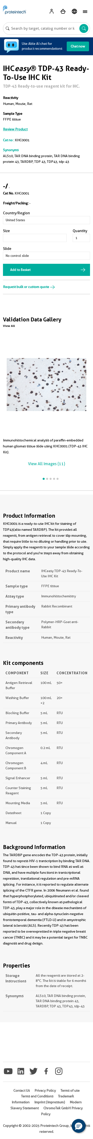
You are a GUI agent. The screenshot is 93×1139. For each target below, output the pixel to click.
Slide (7, 248)
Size (6, 231)
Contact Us (21, 1090)
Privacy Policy (45, 1090)
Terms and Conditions (37, 1096)
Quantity (80, 231)
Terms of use (70, 1090)
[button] (79, 1126)
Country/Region (16, 213)
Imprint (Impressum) (49, 1102)
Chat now (78, 46)
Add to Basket (20, 270)
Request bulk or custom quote (29, 287)
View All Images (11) (46, 463)
